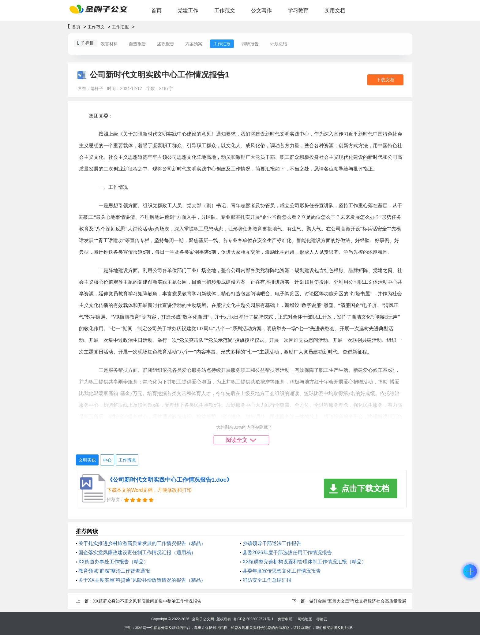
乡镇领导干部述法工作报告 (271, 543)
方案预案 (193, 43)
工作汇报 (120, 26)
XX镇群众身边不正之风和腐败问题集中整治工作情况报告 (147, 601)
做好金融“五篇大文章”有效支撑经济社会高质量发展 (357, 601)
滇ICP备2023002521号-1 (253, 619)
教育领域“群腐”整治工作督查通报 (114, 570)
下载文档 (385, 79)
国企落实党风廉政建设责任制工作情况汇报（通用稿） (137, 552)
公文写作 (261, 10)
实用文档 (334, 10)
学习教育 (298, 10)
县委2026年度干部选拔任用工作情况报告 (287, 552)
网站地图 (305, 619)
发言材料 (109, 43)
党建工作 (188, 10)
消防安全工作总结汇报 (266, 580)
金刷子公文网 (203, 619)
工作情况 (127, 460)
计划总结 (278, 43)
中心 (107, 460)
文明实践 (87, 460)
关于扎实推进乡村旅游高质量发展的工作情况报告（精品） (142, 543)
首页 (156, 10)
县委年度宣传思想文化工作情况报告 (281, 570)
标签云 (321, 619)
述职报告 (165, 43)
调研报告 (250, 43)
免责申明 (285, 619)
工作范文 (224, 10)
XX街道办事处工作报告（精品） (113, 561)
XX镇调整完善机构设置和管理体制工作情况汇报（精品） (304, 561)
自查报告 (137, 43)
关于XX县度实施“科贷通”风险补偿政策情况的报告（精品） (142, 580)
